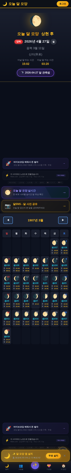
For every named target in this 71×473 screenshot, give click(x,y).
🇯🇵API (60, 182)
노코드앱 (21, 182)
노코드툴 (29, 182)
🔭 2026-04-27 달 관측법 (35, 72)
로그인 (62, 4)
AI (36, 182)
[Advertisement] (35, 119)
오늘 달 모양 (28, 34)
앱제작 (42, 182)
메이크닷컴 (12, 182)
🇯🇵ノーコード (51, 182)
